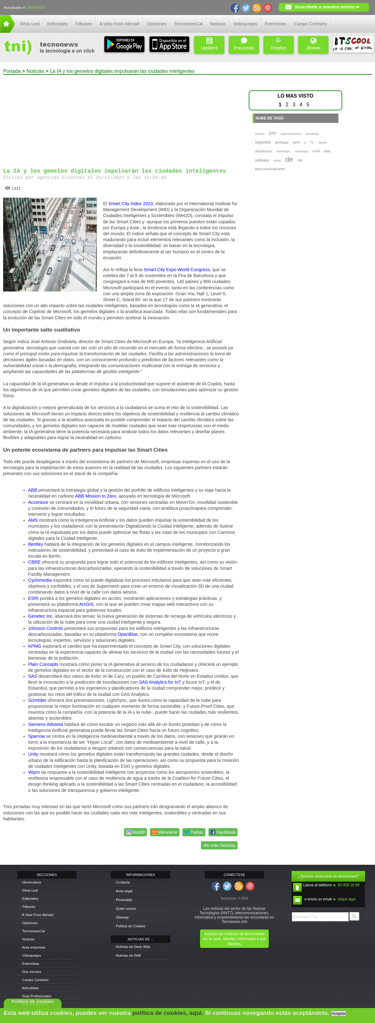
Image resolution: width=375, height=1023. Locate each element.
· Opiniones (29, 923)
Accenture (38, 502)
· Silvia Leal (29, 890)
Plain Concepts (43, 664)
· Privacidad (123, 900)
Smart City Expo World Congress (177, 269)
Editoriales (57, 23)
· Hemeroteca (30, 882)
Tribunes (83, 23)
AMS (33, 520)
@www (313, 44)
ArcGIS (86, 604)
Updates (209, 44)
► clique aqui (344, 899)
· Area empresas (32, 947)
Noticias (218, 23)
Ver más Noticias (219, 845)
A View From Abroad (119, 23)
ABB (32, 490)
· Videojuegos (30, 955)
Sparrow (36, 736)
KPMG (34, 646)
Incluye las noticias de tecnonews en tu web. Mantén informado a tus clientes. (234, 938)
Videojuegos (245, 23)
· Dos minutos (30, 972)
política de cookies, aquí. (167, 1013)
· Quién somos (125, 908)
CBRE (34, 562)
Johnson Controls (45, 628)
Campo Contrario (310, 23)
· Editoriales (29, 898)
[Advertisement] (121, 118)
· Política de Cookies (129, 926)
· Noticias (27, 939)
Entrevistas (275, 23)
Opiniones (157, 23)
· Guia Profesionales (35, 996)
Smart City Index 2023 (130, 203)
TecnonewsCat (188, 23)
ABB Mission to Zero (95, 496)
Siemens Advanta (45, 724)
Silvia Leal (30, 23)
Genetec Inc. (41, 616)
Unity (33, 754)
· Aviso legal (123, 891)
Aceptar (339, 1013)
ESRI (33, 598)
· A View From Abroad (36, 915)
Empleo (278, 44)
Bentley (35, 544)
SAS (32, 676)
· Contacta (122, 882)
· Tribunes (27, 907)
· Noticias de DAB (127, 955)
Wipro (34, 772)
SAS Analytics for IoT (160, 682)
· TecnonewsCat (32, 931)
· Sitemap (121, 917)
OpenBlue (128, 634)
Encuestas (243, 44)
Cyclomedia (40, 580)
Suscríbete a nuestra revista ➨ (327, 6)
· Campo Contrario (34, 980)
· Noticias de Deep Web (132, 947)
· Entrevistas (29, 963)
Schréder (37, 700)
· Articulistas (29, 988)
